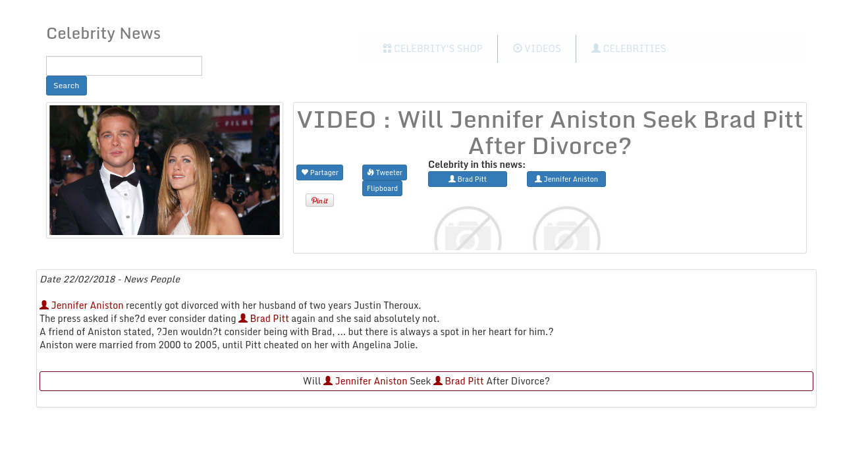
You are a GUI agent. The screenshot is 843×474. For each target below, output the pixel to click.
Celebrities (628, 48)
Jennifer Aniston (82, 305)
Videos (537, 48)
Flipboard (382, 188)
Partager (320, 172)
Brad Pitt (263, 318)
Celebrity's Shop (433, 48)
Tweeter (384, 172)
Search (66, 85)
